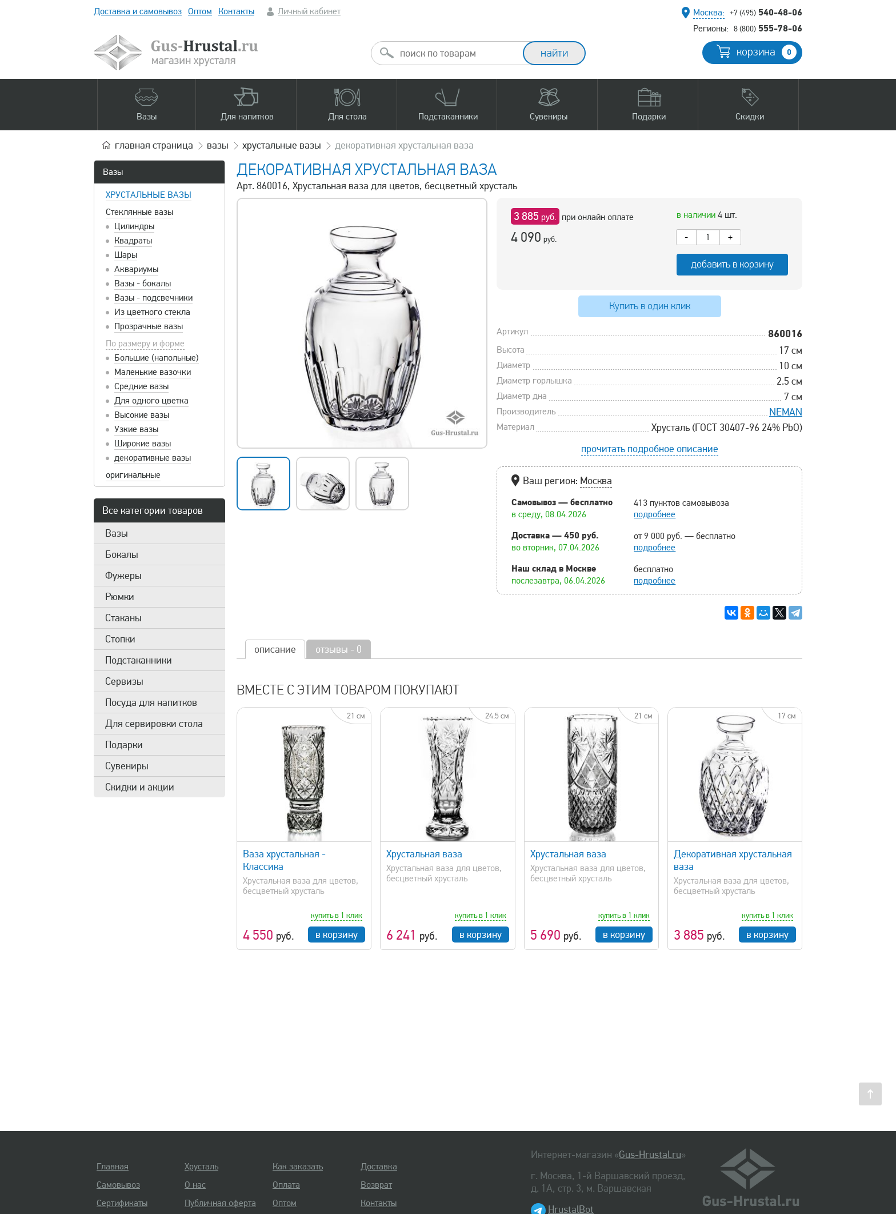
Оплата (286, 1185)
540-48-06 (766, 12)
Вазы (113, 172)
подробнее (654, 514)
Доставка (379, 1166)
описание (275, 649)
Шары (125, 255)
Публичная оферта (220, 1203)
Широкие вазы (142, 443)
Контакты (236, 11)
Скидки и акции (139, 787)
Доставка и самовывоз (138, 11)
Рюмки (119, 596)
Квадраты (133, 240)
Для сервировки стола (154, 723)
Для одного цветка (151, 400)
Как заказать (298, 1166)
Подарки (124, 744)
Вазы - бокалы (142, 283)
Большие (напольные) (156, 358)
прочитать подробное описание (649, 448)
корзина (767, 52)
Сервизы (124, 681)
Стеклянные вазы (139, 212)
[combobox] (457, 53)
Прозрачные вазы (148, 326)
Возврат (376, 1185)
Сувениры (127, 766)
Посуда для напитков (151, 702)
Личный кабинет (309, 11)
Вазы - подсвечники (153, 298)
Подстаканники (138, 660)
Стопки (120, 639)
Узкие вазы (136, 429)
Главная (113, 1166)
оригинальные (133, 475)
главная (154, 145)
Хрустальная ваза (424, 854)
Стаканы (123, 618)
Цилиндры (134, 226)
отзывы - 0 (338, 649)
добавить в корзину (732, 264)
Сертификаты (122, 1203)
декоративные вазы (152, 458)
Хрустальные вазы (148, 195)
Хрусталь (201, 1166)
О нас (195, 1185)
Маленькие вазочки (152, 372)
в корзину (336, 934)
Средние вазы (141, 386)
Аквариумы (136, 269)
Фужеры (123, 575)
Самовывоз (118, 1185)
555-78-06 (768, 28)
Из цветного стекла (152, 312)
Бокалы (121, 554)
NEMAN (785, 412)
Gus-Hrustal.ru (650, 1154)
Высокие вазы (141, 415)
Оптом (200, 11)
